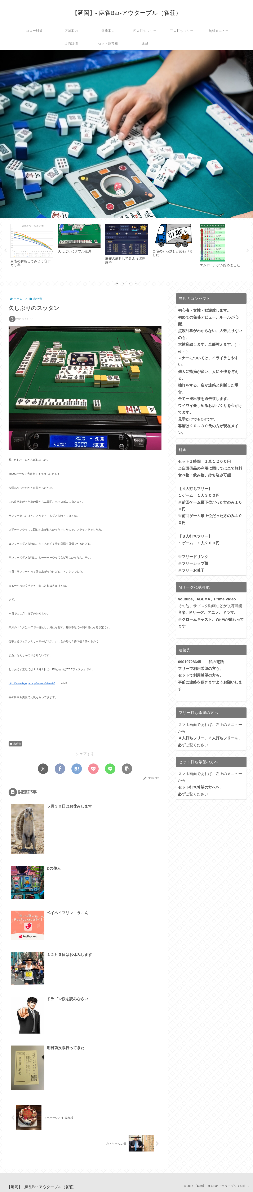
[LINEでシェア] (110, 768)
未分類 (15, 743)
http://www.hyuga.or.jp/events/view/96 (32, 683)
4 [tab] (136, 283)
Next (247, 250)
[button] (127, 768)
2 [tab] (123, 283)
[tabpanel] (31, 249)
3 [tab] (130, 283)
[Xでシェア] (43, 768)
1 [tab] (117, 283)
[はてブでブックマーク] (76, 768)
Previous (5, 250)
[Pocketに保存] (93, 768)
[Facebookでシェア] (60, 768)
